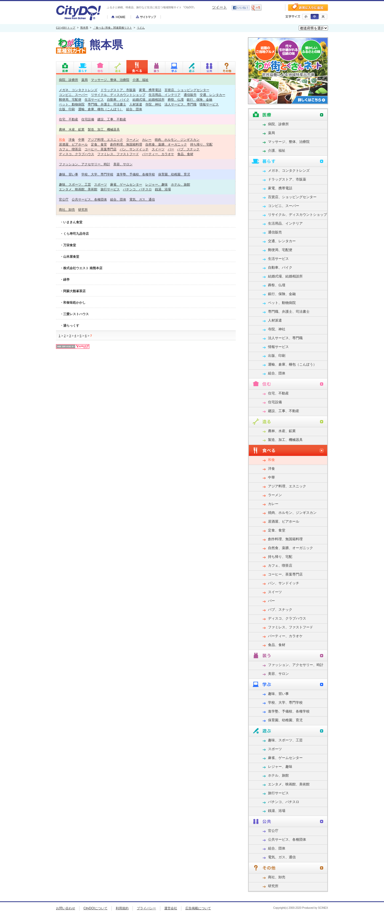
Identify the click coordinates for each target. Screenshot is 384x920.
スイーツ (158, 149)
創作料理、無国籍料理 (126, 144)
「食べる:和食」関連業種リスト (112, 28)
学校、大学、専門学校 (97, 174)
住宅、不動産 (68, 119)
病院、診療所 (68, 79)
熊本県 (84, 28)
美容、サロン (123, 164)
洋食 (72, 139)
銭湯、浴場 (163, 189)
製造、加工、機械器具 (104, 129)
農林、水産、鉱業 (72, 129)
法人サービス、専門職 (181, 104)
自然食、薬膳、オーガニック (166, 144)
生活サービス (94, 99)
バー (171, 149)
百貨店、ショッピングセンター (187, 90)
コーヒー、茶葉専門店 (101, 149)
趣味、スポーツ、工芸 (75, 184)
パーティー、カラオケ (158, 154)
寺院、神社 (153, 104)
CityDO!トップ (65, 28)
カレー (146, 139)
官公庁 (64, 199)
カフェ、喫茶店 (70, 149)
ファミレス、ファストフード (118, 154)
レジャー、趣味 (156, 184)
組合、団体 (134, 109)
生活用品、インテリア (165, 94)
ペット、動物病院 (72, 104)
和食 (62, 139)
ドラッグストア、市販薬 (118, 90)
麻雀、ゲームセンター (126, 184)
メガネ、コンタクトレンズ (78, 90)
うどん (141, 28)
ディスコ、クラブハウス (76, 154)
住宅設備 (87, 119)
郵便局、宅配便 (70, 99)
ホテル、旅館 (180, 184)
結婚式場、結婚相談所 (149, 99)
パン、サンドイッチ (134, 149)
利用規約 (122, 908)
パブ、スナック (188, 149)
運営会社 (170, 908)
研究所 (83, 209)
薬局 (84, 79)
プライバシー (146, 908)
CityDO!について (95, 908)
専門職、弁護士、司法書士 (107, 104)
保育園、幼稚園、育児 (174, 174)
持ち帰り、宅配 (201, 144)
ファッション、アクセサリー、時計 (84, 164)
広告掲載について (198, 908)
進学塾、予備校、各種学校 (136, 174)
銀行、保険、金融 (199, 99)
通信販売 (190, 94)
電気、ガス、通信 (142, 199)
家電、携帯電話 (150, 90)
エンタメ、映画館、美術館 (78, 189)
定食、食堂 (99, 144)
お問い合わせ (65, 908)
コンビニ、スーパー (73, 94)
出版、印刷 (67, 109)
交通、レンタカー (212, 94)
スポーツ (100, 184)
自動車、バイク (118, 99)
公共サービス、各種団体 (89, 199)
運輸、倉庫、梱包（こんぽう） (100, 109)
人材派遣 (135, 104)
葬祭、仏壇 (176, 99)
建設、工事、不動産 (111, 119)
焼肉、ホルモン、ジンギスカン (177, 139)
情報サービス (209, 104)
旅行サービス (110, 189)
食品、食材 (185, 154)
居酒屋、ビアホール (73, 144)
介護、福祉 (141, 79)
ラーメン (132, 139)
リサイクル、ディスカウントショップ (118, 94)
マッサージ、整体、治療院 (110, 79)
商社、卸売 (67, 209)
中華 (81, 139)
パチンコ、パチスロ (137, 189)
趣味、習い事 (68, 174)
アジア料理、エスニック (105, 139)
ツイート (219, 7)
